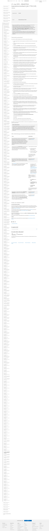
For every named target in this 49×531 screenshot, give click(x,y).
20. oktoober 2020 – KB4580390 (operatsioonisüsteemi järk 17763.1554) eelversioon (6, 350)
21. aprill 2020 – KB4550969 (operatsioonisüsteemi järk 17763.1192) (6, 382)
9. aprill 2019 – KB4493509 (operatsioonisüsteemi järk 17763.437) (7, 464)
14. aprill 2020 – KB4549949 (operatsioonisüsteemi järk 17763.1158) (6, 385)
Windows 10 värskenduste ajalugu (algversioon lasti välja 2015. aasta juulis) (7, 514)
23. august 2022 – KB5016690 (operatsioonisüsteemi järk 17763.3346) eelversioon (6, 203)
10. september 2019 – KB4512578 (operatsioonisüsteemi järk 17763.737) (6, 429)
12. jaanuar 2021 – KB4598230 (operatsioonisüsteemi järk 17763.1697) (6, 335)
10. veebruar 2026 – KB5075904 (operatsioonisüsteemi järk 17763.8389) (6, 41)
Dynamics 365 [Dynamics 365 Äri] (25, 527)
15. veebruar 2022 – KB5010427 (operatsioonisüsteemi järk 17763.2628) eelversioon (6, 239)
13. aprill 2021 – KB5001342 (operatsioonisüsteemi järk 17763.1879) (6, 311)
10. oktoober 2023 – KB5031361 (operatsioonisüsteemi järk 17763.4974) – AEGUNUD (6, 149)
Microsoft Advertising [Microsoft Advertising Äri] (26, 529)
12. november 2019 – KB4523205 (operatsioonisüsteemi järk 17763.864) (6, 411)
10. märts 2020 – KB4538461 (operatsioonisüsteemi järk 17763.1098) (6, 393)
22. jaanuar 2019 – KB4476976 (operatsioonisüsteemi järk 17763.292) (6, 479)
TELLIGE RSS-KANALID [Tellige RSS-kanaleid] (14, 223)
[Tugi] (9, 1)
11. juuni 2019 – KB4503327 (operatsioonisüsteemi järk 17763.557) (6, 450)
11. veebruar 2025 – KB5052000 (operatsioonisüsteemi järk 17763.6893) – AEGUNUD (6, 97)
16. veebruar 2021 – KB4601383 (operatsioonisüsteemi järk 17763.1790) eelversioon (6, 326)
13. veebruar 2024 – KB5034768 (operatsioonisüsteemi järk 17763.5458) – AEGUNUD (6, 137)
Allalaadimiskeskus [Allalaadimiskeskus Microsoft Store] (11, 525)
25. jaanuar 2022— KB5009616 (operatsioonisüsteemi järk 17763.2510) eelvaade (6, 245)
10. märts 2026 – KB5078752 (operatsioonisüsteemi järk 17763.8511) (6, 38)
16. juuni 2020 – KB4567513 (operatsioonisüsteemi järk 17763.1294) (6, 374)
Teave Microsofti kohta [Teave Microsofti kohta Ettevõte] (41, 525)
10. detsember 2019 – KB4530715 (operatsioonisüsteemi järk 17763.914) (6, 408)
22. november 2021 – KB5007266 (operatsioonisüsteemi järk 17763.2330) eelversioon (6, 260)
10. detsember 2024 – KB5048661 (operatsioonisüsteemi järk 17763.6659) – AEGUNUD (6, 103)
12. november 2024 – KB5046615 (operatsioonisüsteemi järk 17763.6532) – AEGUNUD (6, 106)
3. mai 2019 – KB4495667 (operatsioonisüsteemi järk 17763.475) (6, 460)
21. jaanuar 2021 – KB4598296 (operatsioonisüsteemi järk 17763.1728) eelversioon (6, 332)
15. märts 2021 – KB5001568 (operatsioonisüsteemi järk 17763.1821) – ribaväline (6, 320)
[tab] (14, 234)
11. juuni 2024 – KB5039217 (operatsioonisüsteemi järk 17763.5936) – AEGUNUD (6, 121)
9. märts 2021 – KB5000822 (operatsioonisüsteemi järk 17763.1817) (6, 323)
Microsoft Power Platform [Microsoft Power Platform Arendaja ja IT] (34, 530)
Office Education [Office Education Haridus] (19, 528)
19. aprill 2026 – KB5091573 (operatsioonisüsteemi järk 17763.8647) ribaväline (6, 32)
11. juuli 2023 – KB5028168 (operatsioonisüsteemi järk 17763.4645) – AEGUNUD (6, 158)
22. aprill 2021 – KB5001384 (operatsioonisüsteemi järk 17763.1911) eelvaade (6, 308)
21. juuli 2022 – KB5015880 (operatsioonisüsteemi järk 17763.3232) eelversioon (6, 208)
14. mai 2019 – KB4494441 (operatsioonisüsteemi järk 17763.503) (7, 457)
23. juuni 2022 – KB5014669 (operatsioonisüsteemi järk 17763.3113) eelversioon (6, 214)
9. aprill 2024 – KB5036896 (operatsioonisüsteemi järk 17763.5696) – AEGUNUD (7, 129)
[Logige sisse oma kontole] (44, 1)
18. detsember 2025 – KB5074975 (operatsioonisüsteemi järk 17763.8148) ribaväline (6, 53)
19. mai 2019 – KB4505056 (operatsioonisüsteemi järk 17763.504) (7, 455)
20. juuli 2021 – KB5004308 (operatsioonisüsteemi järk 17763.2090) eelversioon (6, 290)
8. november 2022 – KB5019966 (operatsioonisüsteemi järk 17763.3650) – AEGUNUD (6, 188)
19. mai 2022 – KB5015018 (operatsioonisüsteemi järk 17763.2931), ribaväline (7, 222)
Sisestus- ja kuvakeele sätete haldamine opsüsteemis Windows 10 (33, 167)
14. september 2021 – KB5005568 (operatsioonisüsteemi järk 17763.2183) (6, 278)
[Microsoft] (4, 1)
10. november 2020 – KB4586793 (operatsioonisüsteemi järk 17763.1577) (6, 347)
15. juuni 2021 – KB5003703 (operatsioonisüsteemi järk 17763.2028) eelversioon (6, 298)
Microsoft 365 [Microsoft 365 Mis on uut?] (3, 526)
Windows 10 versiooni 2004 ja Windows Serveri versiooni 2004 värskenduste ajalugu (6, 15)
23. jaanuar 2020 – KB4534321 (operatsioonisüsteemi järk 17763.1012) (6, 402)
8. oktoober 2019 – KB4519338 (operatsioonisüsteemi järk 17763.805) (6, 417)
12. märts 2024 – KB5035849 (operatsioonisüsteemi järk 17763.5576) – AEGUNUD (6, 134)
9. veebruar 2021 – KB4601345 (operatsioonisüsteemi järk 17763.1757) (6, 329)
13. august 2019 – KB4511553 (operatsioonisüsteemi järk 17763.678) (6, 435)
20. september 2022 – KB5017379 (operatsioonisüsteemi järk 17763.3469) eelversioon (6, 197)
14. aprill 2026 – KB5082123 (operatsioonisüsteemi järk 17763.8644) (6, 35)
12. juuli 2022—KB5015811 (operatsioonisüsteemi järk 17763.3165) (7, 211)
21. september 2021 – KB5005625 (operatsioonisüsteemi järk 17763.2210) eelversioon (6, 275)
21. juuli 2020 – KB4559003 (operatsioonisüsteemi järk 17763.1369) (6, 368)
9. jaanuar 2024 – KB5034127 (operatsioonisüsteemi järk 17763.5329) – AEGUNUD (6, 140)
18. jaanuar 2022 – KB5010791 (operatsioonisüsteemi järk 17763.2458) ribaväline (6, 248)
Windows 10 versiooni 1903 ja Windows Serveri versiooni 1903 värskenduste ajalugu (6, 21)
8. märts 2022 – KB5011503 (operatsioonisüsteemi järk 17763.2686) (6, 236)
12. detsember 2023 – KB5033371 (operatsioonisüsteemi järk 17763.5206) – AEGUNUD (6, 143)
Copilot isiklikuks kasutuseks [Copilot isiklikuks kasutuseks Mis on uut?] (4, 525)
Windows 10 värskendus (33, 173)
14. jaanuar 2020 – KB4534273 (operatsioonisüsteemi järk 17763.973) (6, 405)
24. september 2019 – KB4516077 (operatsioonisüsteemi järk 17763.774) (6, 423)
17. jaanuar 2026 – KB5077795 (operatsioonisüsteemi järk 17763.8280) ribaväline (6, 47)
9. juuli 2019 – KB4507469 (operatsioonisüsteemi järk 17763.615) (6, 441)
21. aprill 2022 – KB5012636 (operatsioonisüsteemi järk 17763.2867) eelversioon (6, 227)
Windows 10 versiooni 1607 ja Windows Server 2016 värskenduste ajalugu (6, 509)
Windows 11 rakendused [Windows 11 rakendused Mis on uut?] (4, 527)
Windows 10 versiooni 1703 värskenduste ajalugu (6, 506)
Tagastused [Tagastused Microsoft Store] (11, 526)
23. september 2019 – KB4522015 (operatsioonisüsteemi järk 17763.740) (6, 426)
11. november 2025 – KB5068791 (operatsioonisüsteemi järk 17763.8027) (6, 59)
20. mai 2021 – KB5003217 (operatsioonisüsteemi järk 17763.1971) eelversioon (7, 303)
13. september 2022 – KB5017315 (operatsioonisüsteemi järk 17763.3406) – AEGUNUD (6, 200)
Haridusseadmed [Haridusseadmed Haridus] (19, 525)
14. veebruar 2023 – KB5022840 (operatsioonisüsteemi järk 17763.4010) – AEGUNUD (6, 173)
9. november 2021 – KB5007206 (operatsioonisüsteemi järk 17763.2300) (6, 266)
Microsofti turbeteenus (27, 242)
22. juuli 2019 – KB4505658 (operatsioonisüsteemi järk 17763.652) (6, 438)
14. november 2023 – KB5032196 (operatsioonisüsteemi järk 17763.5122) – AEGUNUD (6, 146)
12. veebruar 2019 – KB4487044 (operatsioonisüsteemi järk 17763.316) (6, 476)
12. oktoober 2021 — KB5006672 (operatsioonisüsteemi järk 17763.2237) (6, 272)
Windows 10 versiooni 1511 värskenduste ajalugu (6, 511)
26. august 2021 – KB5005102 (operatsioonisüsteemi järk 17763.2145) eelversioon (6, 281)
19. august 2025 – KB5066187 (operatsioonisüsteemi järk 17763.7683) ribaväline (6, 70)
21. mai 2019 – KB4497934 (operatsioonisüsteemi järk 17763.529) (7, 452)
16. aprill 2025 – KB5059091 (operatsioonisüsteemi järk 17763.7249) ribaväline (6, 86)
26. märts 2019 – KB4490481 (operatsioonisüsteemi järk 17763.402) (6, 467)
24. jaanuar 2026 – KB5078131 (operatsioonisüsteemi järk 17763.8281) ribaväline (6, 44)
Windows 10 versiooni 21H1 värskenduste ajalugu (6, 10)
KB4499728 (31, 209)
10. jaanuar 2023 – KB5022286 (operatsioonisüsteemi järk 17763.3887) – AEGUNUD (6, 176)
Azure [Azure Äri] (24, 526)
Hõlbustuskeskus (34, 242)
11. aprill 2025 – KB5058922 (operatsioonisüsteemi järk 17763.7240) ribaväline (6, 89)
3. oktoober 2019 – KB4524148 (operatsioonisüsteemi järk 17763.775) (6, 420)
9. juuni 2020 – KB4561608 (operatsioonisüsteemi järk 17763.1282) (7, 377)
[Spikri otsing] (40, 1)
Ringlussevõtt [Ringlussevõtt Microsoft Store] (11, 528)
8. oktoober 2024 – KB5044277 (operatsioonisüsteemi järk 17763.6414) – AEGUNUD (6, 109)
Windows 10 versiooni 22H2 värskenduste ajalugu (6, 6)
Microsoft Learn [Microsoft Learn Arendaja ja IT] (33, 525)
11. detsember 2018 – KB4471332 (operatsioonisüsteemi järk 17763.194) (6, 488)
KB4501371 (32, 159)
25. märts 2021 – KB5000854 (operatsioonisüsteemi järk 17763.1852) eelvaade (6, 314)
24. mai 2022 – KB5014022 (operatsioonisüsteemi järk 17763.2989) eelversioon (7, 220)
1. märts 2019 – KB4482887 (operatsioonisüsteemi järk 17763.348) (6, 473)
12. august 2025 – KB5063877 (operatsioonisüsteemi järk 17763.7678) (6, 73)
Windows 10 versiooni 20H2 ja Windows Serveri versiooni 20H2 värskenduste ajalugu (6, 13)
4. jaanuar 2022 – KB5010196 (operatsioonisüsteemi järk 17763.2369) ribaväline (6, 254)
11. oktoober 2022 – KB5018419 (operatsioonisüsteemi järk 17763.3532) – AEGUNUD (6, 194)
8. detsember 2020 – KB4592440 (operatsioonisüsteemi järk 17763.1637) (6, 338)
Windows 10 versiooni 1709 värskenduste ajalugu (6, 504)
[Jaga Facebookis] (11, 221)
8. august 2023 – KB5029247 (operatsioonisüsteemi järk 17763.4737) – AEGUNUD (6, 155)
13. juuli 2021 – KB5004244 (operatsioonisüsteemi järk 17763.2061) (6, 293)
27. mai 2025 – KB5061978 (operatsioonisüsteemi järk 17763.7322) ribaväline (7, 81)
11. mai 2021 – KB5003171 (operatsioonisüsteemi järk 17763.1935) (7, 306)
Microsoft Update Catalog (32, 215)
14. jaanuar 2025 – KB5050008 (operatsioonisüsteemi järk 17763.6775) (6, 100)
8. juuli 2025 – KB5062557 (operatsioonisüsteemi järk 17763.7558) (6, 76)
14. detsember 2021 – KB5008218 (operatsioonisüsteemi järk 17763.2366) (6, 257)
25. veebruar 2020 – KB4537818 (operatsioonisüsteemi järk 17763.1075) (6, 396)
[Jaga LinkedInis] (13, 221)
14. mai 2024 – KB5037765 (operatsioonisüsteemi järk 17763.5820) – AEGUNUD (7, 127)
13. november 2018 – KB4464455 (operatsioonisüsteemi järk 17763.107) (6, 494)
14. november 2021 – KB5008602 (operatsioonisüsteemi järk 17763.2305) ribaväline (6, 263)
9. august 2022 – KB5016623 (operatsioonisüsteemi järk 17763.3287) (6, 206)
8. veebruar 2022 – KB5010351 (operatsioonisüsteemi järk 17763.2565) (6, 242)
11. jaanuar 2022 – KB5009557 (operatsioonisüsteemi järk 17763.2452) (6, 251)
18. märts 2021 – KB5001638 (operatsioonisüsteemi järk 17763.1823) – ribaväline (6, 317)
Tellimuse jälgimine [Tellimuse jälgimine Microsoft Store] (11, 527)
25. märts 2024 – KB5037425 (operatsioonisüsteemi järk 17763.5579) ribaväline (6, 131)
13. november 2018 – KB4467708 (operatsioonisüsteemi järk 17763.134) (6, 497)
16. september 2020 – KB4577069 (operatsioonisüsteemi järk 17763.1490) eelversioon (6, 356)
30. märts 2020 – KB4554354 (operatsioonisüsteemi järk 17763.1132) (6, 388)
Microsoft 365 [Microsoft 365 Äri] (25, 528)
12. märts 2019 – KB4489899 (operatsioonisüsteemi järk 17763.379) (6, 470)
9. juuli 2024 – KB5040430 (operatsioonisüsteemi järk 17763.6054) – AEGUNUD (6, 118)
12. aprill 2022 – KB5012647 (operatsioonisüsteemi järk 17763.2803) (6, 230)
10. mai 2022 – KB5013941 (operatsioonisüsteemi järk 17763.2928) (7, 224)
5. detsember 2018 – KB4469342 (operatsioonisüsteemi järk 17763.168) (6, 491)
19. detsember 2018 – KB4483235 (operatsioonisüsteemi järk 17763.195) (6, 485)
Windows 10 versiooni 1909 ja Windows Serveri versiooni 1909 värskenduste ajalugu (6, 18)
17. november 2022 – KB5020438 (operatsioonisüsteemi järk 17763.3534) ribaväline (6, 191)
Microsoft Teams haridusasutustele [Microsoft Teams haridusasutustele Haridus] (20, 526)
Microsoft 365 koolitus (21, 242)
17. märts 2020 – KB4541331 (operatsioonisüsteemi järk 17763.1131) (6, 391)
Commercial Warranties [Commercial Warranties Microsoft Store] (12, 529)
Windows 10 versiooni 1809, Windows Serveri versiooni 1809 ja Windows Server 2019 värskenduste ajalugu (6, 24)
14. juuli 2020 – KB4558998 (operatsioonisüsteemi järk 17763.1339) (6, 371)
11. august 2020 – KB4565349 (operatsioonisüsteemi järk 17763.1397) (6, 365)
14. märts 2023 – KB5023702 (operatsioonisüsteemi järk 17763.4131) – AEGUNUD (6, 170)
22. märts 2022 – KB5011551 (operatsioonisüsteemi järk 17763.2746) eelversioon (6, 233)
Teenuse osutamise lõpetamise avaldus (6, 62)
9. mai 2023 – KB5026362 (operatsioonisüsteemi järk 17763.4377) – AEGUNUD (6, 164)
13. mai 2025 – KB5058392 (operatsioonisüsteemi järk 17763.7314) (7, 84)
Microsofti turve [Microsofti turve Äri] (25, 525)
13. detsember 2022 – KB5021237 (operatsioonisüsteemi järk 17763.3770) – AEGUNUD (6, 182)
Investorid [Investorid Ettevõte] (40, 527)
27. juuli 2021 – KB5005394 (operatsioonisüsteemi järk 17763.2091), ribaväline (6, 287)
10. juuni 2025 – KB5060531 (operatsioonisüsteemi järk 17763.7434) (6, 78)
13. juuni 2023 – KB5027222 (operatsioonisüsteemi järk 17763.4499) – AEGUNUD (6, 161)
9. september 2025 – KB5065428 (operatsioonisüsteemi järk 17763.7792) (6, 67)
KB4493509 (14, 163)
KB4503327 (32, 139)
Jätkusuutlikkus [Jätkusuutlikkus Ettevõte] (41, 528)
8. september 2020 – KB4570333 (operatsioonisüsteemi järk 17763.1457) (6, 359)
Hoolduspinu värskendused (17, 208)
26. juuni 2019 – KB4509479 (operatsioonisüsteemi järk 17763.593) (6, 444)
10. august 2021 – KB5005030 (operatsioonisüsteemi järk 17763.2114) (6, 284)
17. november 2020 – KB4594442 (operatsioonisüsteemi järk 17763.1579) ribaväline (6, 344)
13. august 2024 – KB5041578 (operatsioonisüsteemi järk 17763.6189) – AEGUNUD (6, 115)
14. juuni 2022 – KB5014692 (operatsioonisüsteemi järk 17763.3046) (6, 217)
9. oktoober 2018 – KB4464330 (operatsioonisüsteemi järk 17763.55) (6, 500)
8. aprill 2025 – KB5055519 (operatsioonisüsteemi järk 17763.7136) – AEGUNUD (7, 92)
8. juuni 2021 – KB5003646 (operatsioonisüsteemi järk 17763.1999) (7, 301)
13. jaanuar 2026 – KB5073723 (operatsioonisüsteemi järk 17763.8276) (6, 50)
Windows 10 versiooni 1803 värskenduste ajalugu (6, 502)
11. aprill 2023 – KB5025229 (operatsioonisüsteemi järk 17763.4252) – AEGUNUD (6, 167)
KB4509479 (32, 195)
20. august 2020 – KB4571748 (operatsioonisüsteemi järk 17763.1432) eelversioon (6, 362)
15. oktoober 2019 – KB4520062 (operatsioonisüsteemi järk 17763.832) (6, 414)
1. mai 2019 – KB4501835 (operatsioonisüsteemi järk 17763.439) (6, 462)
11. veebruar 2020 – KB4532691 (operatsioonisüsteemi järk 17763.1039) (6, 399)
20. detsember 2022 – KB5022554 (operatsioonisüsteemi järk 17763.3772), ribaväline (6, 179)
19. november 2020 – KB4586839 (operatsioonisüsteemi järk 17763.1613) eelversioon (6, 341)
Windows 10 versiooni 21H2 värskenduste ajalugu (6, 8)
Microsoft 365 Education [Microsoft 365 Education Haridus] (20, 527)
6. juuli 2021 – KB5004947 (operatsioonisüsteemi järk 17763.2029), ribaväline (6, 295)
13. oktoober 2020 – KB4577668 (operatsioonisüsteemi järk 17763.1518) (6, 353)
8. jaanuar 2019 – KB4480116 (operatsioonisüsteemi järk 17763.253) (6, 482)
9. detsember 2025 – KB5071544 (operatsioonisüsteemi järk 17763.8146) (6, 56)
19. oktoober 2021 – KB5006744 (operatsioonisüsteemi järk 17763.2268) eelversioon (6, 269)
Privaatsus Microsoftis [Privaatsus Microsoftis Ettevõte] (41, 526)
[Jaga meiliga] (15, 221)
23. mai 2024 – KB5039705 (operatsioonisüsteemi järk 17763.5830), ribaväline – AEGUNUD (7, 124)
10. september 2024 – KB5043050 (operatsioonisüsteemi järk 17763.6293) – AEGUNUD (6, 112)
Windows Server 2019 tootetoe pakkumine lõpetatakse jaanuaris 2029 (7, 30)
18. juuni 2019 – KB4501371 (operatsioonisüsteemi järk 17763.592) (6, 447)
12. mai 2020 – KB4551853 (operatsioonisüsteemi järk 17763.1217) (7, 379)
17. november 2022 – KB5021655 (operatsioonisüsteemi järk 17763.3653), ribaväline (6, 185)
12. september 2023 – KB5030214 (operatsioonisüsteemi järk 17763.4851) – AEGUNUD (6, 152)
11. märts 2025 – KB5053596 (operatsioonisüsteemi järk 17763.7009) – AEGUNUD (6, 94)
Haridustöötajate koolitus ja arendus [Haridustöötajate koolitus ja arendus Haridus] (21, 529)
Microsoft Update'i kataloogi (24, 210)
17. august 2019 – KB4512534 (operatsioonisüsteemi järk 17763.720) (6, 432)
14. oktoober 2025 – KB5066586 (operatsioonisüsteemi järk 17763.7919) (6, 64)
